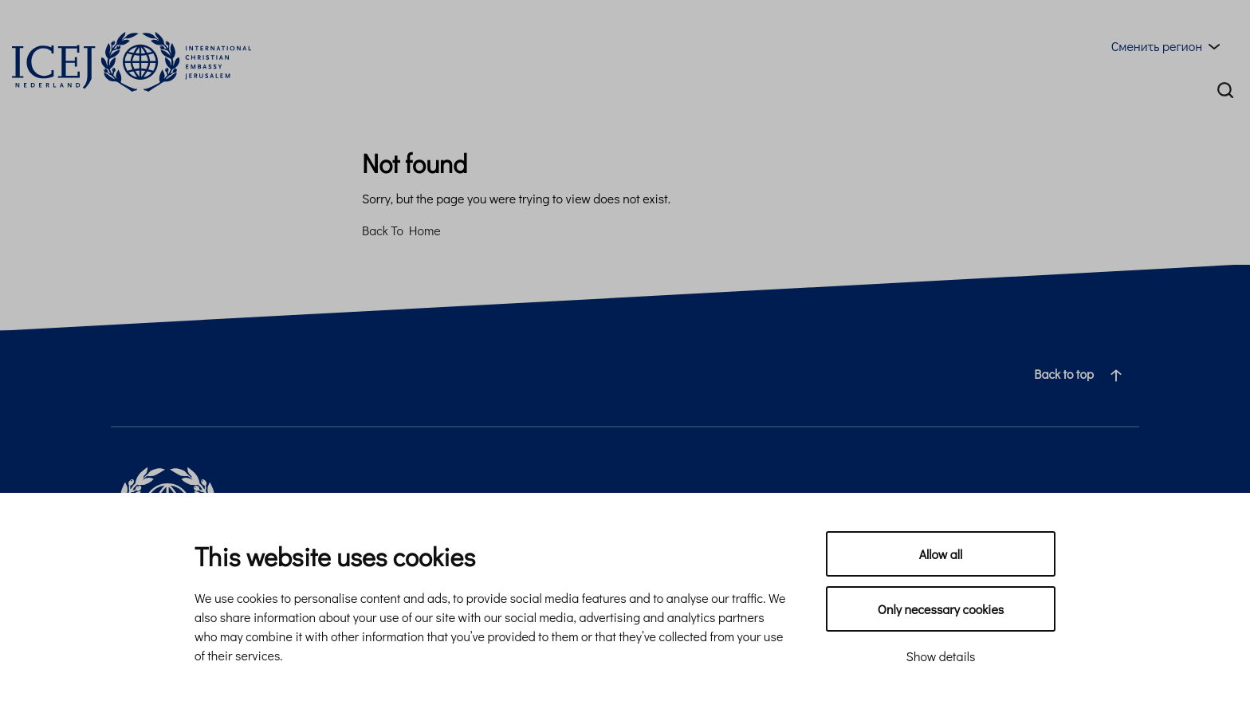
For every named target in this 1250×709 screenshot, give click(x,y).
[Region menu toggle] (1168, 46)
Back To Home (401, 230)
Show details (941, 656)
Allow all (941, 554)
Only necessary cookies (941, 609)
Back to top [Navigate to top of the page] (1084, 374)
